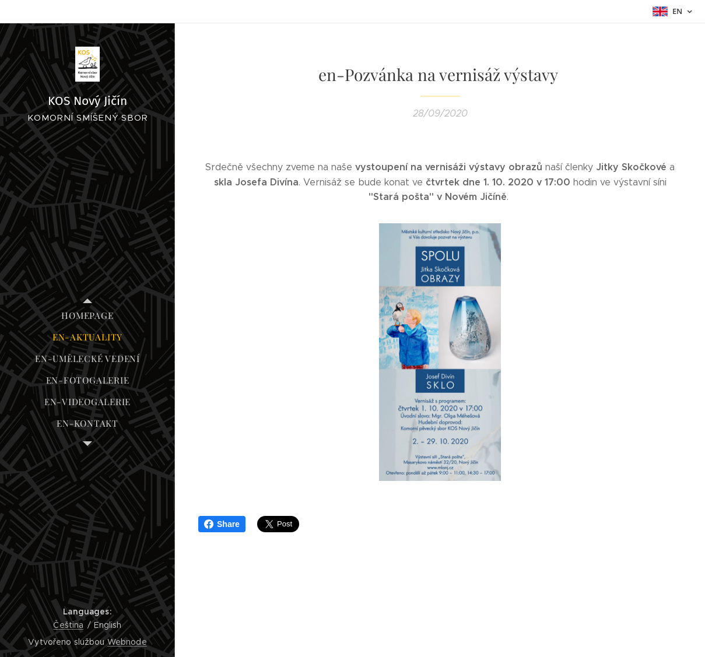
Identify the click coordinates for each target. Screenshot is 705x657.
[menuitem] (87, 315)
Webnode (127, 642)
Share (222, 524)
